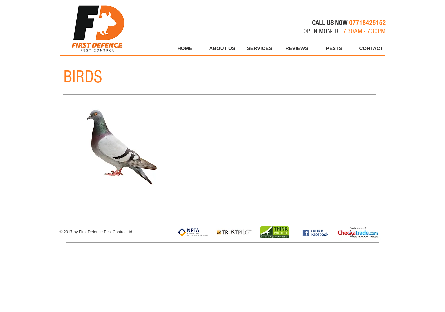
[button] (334, 48)
